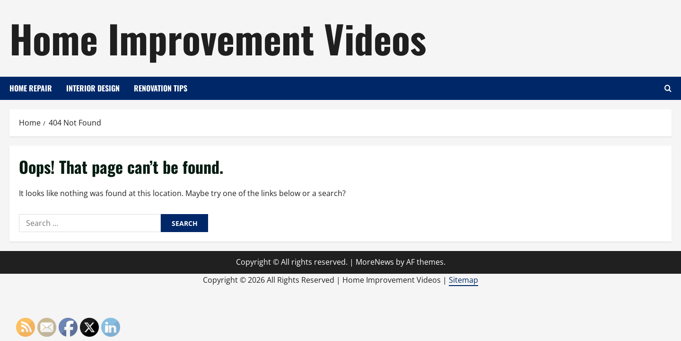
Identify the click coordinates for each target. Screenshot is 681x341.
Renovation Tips (160, 88)
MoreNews (375, 262)
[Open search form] (668, 88)
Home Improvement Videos (217, 37)
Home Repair (30, 88)
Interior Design (93, 88)
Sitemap (463, 280)
